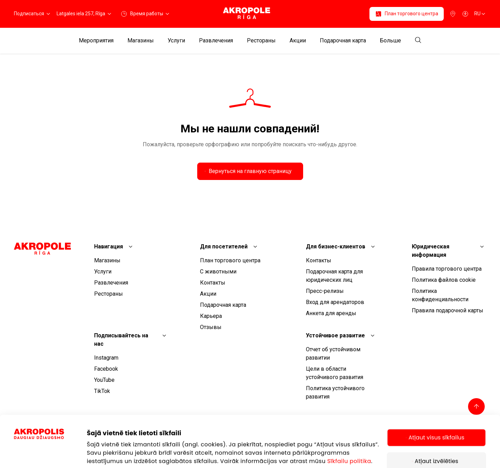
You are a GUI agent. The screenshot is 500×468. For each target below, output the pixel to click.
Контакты (212, 282)
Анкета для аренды (331, 313)
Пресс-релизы (325, 291)
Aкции (298, 40)
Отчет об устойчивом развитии (333, 353)
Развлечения (216, 40)
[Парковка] (452, 13)
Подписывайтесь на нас (121, 339)
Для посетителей (224, 246)
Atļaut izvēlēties (436, 413)
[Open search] (418, 40)
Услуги (176, 40)
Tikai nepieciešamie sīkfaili (436, 441)
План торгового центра (230, 260)
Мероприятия (96, 40)
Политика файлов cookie (444, 280)
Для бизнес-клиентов (335, 246)
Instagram (106, 357)
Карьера (211, 316)
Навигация (108, 246)
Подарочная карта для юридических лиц (334, 275)
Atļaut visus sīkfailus (436, 389)
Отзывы (211, 327)
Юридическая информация (430, 250)
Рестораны (261, 40)
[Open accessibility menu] (465, 13)
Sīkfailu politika (349, 413)
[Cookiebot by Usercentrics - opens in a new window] (50, 444)
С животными (218, 271)
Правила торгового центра (447, 268)
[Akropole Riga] (250, 13)
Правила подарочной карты (447, 310)
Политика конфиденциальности (440, 295)
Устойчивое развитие (335, 335)
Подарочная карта (343, 40)
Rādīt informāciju (110, 430)
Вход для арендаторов (335, 302)
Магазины (140, 40)
